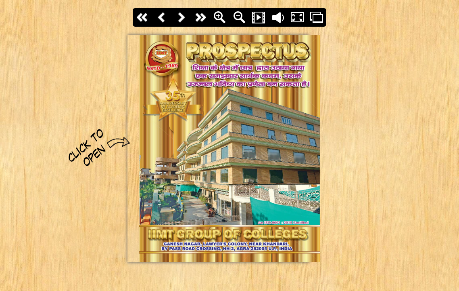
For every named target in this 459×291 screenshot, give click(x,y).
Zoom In (220, 17)
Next (181, 17)
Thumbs (316, 17)
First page (142, 17)
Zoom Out (239, 17)
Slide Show (258, 17)
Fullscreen (297, 17)
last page (200, 17)
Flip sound (278, 17)
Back (161, 17)
